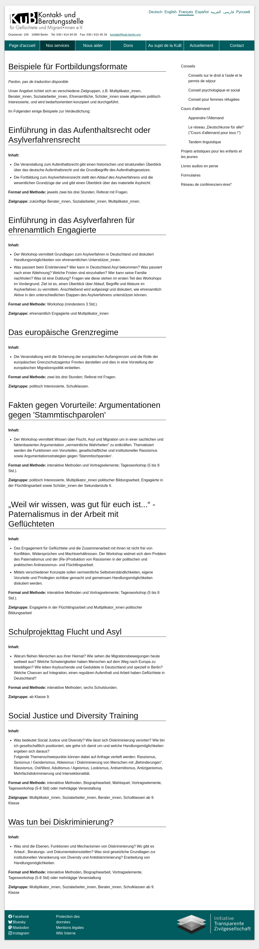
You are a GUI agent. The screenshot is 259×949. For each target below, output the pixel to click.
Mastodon (18, 928)
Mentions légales (70, 928)
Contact (237, 45)
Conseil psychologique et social (214, 90)
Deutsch (155, 12)
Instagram (18, 933)
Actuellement (201, 45)
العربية (216, 12)
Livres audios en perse (199, 166)
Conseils (188, 66)
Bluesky (17, 922)
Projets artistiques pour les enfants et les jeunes (211, 154)
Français (186, 12)
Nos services (57, 45)
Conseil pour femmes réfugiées (213, 99)
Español (202, 12)
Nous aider (93, 45)
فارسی (228, 12)
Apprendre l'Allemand (205, 118)
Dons (128, 45)
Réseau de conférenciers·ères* (206, 184)
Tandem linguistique (204, 142)
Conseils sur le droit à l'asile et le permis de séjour (215, 78)
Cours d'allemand (195, 109)
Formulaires (190, 175)
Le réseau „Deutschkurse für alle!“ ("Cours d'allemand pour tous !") (216, 130)
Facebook (18, 916)
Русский (243, 12)
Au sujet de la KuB (165, 45)
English (171, 12)
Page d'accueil (22, 45)
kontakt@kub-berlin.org (125, 34)
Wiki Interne (66, 933)
